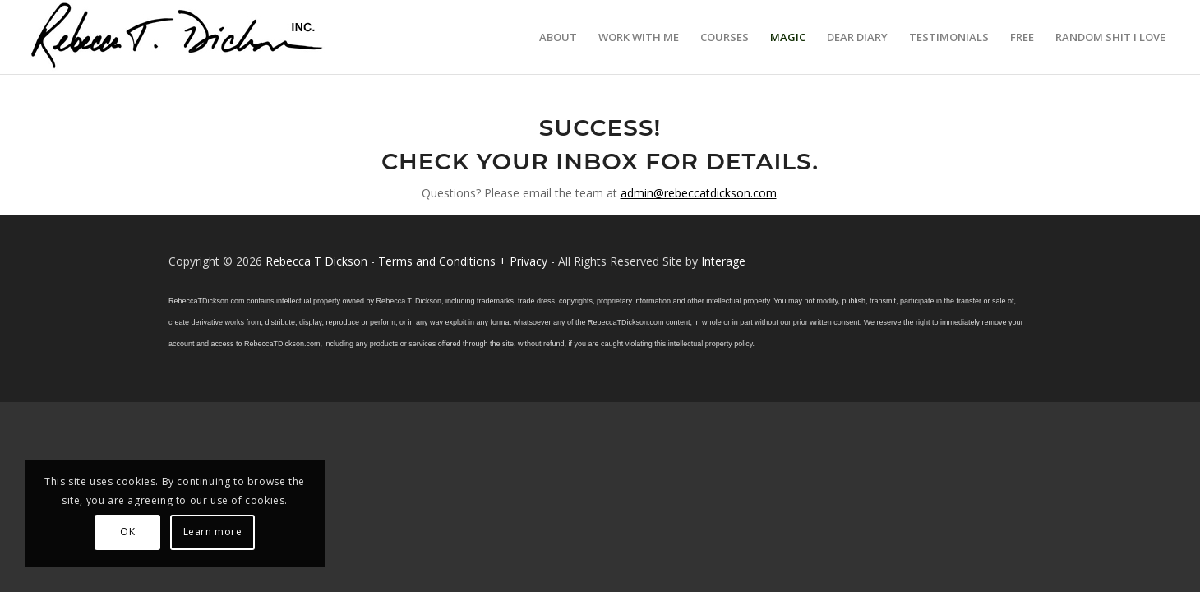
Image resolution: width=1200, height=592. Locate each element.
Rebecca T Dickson (316, 261)
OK (127, 532)
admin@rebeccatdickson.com (699, 193)
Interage (723, 261)
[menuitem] (558, 37)
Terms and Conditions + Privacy (462, 261)
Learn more (212, 532)
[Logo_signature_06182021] (177, 37)
